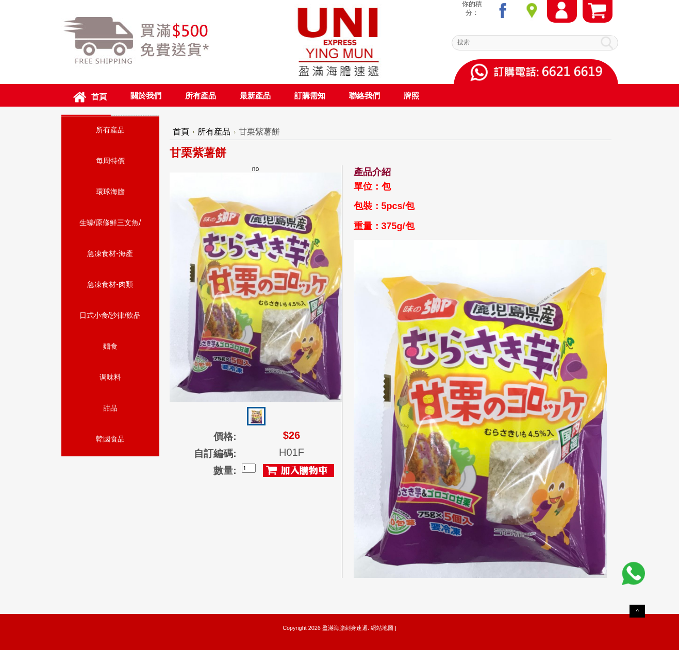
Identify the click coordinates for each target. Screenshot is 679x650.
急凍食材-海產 (110, 253)
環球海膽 (110, 191)
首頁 (181, 131)
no (256, 283)
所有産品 (110, 130)
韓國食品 (110, 439)
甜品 (110, 408)
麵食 (110, 346)
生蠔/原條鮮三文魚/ (110, 222)
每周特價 (110, 161)
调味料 (110, 377)
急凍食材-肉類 (110, 284)
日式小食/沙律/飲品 (110, 315)
